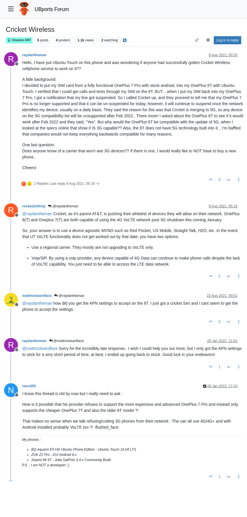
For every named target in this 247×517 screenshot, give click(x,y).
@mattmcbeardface (66, 341)
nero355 (29, 386)
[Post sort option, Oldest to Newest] (197, 40)
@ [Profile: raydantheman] (37, 213)
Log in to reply (227, 40)
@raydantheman (63, 206)
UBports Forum (52, 9)
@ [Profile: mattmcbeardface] (40, 348)
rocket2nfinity (33, 206)
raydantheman (34, 55)
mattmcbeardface (36, 296)
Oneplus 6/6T (19, 40)
